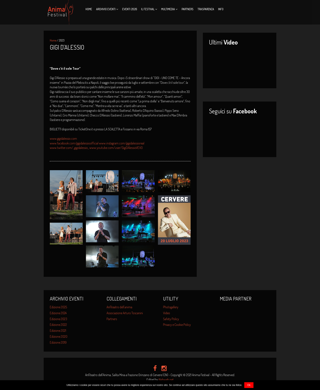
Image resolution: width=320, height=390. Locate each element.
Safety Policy (171, 319)
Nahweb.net (166, 380)
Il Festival (147, 9)
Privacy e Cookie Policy (177, 325)
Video (166, 313)
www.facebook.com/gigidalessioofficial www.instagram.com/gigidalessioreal (97, 143)
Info (220, 9)
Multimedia (168, 9)
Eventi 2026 (129, 9)
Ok (248, 385)
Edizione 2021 (58, 331)
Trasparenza (206, 9)
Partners (187, 9)
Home (89, 9)
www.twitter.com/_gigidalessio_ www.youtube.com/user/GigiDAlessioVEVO (96, 148)
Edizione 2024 (58, 313)
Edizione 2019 (58, 342)
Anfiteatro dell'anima (119, 307)
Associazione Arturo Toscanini (125, 313)
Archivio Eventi (106, 9)
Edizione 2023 (58, 319)
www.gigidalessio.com (63, 138)
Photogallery (170, 307)
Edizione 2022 (58, 325)
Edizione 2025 (58, 307)
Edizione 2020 (58, 336)
